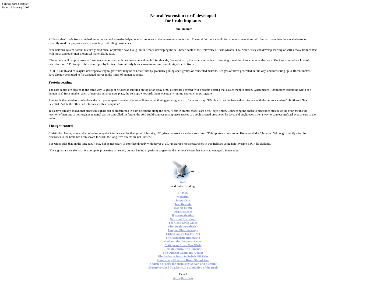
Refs (183, 182)
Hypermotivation (183, 215)
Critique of (183, 245)
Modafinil (183, 196)
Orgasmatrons (183, 211)
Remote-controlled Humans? (183, 249)
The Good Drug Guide (183, 222)
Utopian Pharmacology (183, 230)
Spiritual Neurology (183, 219)
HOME (183, 193)
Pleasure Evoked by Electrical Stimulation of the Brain (183, 267)
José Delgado (183, 204)
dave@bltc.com (183, 278)
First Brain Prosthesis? (183, 226)
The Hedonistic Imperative (183, 237)
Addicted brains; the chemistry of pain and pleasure (183, 264)
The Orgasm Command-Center (183, 252)
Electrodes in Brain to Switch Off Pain (183, 256)
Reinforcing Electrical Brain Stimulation (183, 260)
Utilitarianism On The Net (183, 234)
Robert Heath (183, 208)
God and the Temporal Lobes (183, 241)
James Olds (183, 200)
